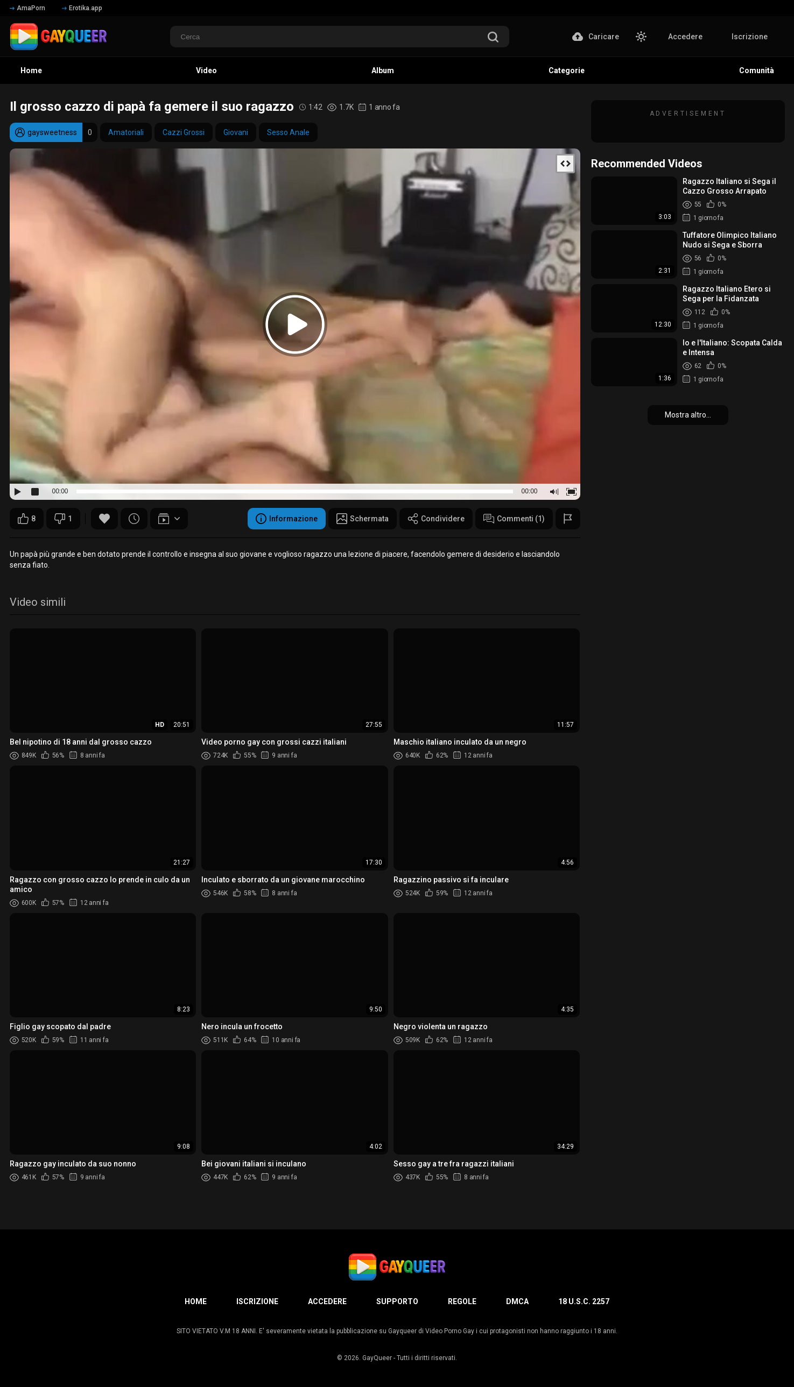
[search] (493, 38)
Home (31, 70)
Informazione (287, 518)
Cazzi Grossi (184, 132)
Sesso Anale (288, 132)
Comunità (756, 70)
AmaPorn (27, 8)
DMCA (517, 1301)
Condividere (436, 518)
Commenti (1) (514, 518)
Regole (462, 1301)
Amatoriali (126, 132)
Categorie (567, 70)
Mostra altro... (688, 415)
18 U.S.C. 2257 (583, 1301)
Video (206, 70)
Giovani (235, 132)
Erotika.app (82, 8)
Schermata (362, 518)
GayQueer (377, 1358)
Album (382, 70)
